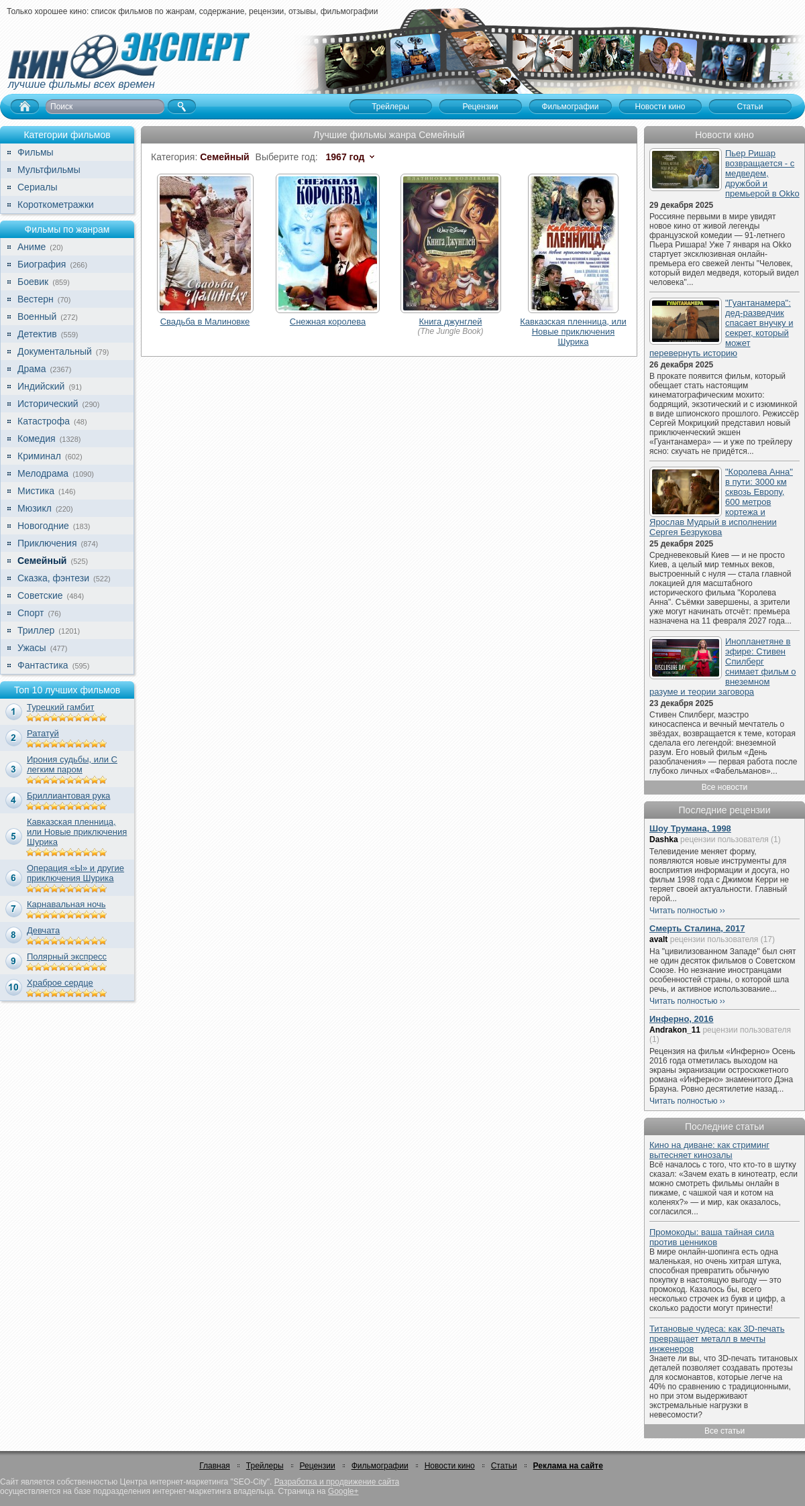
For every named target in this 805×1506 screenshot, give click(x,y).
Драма (31, 368)
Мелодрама (42, 473)
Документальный (54, 351)
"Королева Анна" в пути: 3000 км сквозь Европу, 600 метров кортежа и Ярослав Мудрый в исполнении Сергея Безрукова (721, 502)
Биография (41, 264)
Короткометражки (55, 204)
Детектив (37, 334)
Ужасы (31, 647)
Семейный (41, 560)
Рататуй (43, 733)
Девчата (43, 930)
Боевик (32, 281)
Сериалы (37, 187)
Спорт (30, 612)
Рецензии (317, 1465)
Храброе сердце (60, 983)
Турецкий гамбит (60, 707)
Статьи (504, 1465)
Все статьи (724, 1431)
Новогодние (43, 525)
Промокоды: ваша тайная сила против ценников (711, 1237)
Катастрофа (43, 421)
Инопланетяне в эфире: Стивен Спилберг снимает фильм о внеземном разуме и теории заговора (722, 666)
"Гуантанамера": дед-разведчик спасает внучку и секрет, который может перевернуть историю (721, 328)
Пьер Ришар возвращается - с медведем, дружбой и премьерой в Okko (762, 173)
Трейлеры (265, 1465)
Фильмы (35, 152)
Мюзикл (34, 508)
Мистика (35, 490)
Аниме (31, 246)
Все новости (724, 787)
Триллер (35, 630)
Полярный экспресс (67, 956)
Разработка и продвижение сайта (336, 1482)
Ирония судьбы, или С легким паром (72, 764)
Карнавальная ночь (66, 904)
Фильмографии (380, 1465)
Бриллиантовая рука (68, 796)
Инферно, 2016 (681, 1019)
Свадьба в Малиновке (205, 321)
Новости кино (450, 1465)
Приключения (47, 543)
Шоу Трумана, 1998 (690, 828)
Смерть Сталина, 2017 (697, 928)
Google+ (343, 1491)
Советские (39, 595)
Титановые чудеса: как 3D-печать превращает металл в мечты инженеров (717, 1339)
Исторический (47, 403)
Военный (36, 316)
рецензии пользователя (724, 839)
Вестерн (35, 299)
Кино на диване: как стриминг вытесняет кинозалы (709, 1150)
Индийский (40, 386)
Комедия (36, 438)
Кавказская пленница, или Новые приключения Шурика (77, 832)
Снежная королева (328, 321)
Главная (214, 1465)
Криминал (39, 456)
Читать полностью (683, 910)
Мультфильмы (48, 169)
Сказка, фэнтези (53, 578)
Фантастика (42, 665)
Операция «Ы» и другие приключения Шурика (75, 873)
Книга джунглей (450, 321)
